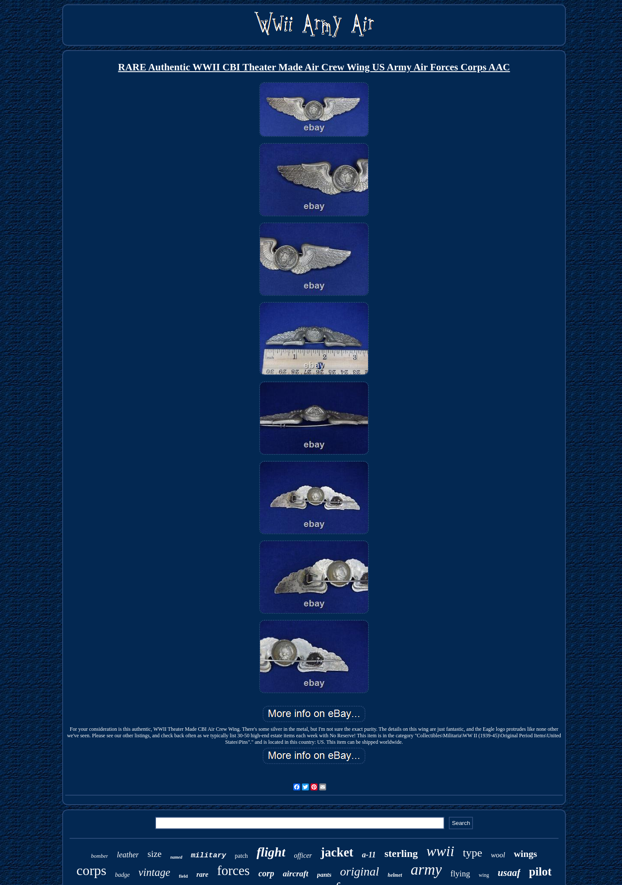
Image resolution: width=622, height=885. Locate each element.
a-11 (369, 854)
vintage (154, 872)
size (154, 854)
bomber (99, 856)
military (208, 855)
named (176, 857)
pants (324, 874)
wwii (440, 851)
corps (91, 870)
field (183, 876)
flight (271, 852)
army (426, 869)
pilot (540, 871)
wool (498, 855)
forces (233, 870)
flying (460, 873)
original (359, 871)
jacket (337, 852)
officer (303, 855)
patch (241, 856)
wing (484, 875)
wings (525, 853)
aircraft (295, 873)
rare (203, 874)
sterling (401, 853)
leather (128, 854)
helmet (395, 875)
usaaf (509, 872)
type (472, 853)
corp (266, 873)
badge (122, 875)
